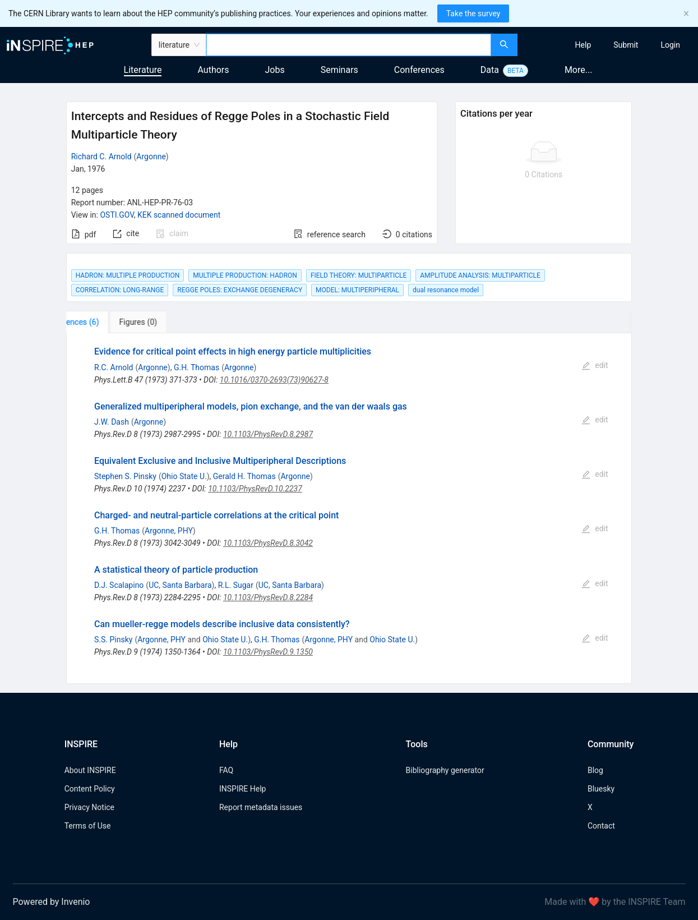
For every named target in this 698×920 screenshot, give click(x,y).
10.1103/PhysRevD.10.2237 (255, 488)
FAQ (226, 770)
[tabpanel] (349, 508)
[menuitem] (583, 45)
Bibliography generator (445, 770)
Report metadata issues (260, 807)
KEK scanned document (178, 214)
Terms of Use (87, 825)
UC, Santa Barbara (180, 585)
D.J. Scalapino (119, 585)
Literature (143, 70)
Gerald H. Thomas (244, 476)
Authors (213, 70)
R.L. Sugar (235, 585)
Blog (595, 770)
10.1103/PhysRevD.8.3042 (268, 543)
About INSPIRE (90, 770)
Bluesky (601, 788)
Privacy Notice (89, 807)
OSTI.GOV (116, 214)
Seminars (339, 70)
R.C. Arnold (113, 367)
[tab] (101, 322)
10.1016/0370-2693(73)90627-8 (274, 379)
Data (489, 70)
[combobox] (348, 45)
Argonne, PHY (169, 530)
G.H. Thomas (196, 367)
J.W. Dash (111, 421)
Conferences (419, 70)
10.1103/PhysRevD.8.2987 (268, 434)
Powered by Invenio (51, 901)
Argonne (150, 156)
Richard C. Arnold (101, 156)
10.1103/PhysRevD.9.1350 (268, 651)
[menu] (609, 45)
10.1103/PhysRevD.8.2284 (268, 597)
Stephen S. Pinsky (125, 476)
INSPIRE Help (242, 788)
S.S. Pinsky (113, 639)
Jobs (275, 70)
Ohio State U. (184, 476)
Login (670, 44)
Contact (601, 825)
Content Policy (89, 788)
